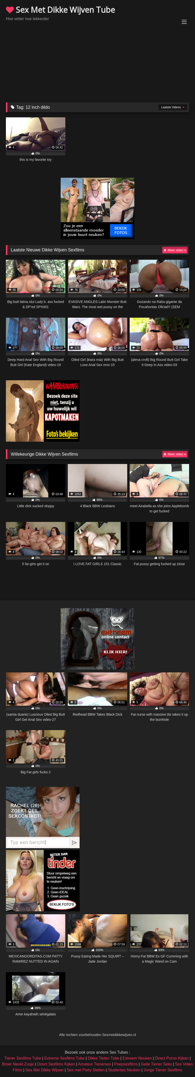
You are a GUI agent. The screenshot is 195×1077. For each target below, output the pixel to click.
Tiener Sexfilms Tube (22, 1058)
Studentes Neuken (124, 1070)
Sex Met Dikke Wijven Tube (60, 9)
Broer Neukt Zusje (18, 1064)
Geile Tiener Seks (156, 1064)
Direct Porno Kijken (172, 1058)
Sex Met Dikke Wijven (44, 1070)
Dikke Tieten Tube (103, 1058)
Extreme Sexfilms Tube (64, 1058)
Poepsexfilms (126, 1064)
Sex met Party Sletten (86, 1070)
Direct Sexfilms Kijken (56, 1064)
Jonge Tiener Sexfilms (162, 1070)
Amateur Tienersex (94, 1064)
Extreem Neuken (137, 1058)
